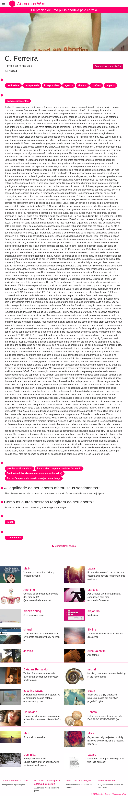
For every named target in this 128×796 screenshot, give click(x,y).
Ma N (26, 568)
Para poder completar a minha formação (59, 468)
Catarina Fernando (35, 669)
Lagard (92, 754)
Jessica (28, 651)
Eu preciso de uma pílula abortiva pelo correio (64, 10)
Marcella (93, 589)
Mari (26, 733)
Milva (91, 733)
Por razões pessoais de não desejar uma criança (33, 478)
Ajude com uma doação (78, 780)
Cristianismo (14, 537)
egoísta (69, 85)
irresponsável (51, 85)
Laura (91, 568)
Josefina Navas (33, 690)
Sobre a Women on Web (15, 780)
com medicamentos (17, 101)
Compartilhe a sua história (108, 66)
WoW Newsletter (107, 780)
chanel (27, 629)
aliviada (82, 85)
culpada (110, 85)
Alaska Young (32, 611)
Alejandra (94, 611)
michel (92, 669)
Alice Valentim (97, 651)
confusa (96, 85)
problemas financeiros (19, 468)
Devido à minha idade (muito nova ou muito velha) (34, 473)
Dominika (29, 754)
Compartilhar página (64, 546)
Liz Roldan (30, 712)
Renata (92, 712)
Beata (91, 690)
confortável (13, 85)
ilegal (10, 522)
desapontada (32, 85)
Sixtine (92, 629)
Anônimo (29, 589)
